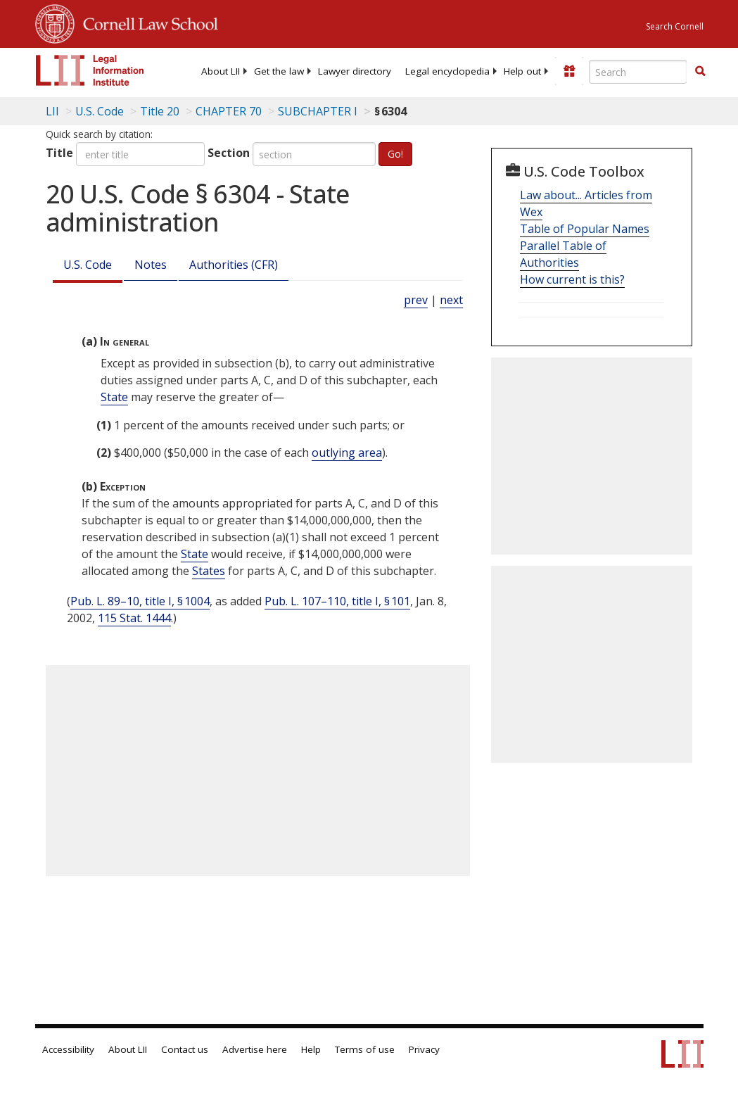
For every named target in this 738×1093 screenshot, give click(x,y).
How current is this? (572, 279)
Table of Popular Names (584, 228)
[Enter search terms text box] (638, 72)
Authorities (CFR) (233, 264)
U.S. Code (87, 264)
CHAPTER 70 (229, 111)
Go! (395, 153)
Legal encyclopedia (447, 71)
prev (416, 300)
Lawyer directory (354, 71)
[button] (700, 71)
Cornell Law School (146, 22)
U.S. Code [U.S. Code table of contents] (99, 111)
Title (59, 152)
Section (229, 152)
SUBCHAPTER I (317, 111)
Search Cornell (675, 26)
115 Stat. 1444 (134, 618)
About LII (220, 71)
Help (311, 1049)
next (451, 300)
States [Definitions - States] (208, 571)
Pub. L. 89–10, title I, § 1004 (140, 601)
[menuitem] (220, 71)
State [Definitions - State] (114, 397)
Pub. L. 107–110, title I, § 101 (337, 601)
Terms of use (365, 1049)
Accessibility (68, 1049)
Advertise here (254, 1049)
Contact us (184, 1049)
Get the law (279, 71)
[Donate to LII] (569, 71)
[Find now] (700, 72)
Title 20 (159, 111)
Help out (522, 71)
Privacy (424, 1049)
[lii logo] (90, 70)
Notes (150, 264)
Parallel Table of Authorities (563, 254)
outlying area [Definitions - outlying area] (347, 452)
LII (52, 111)
